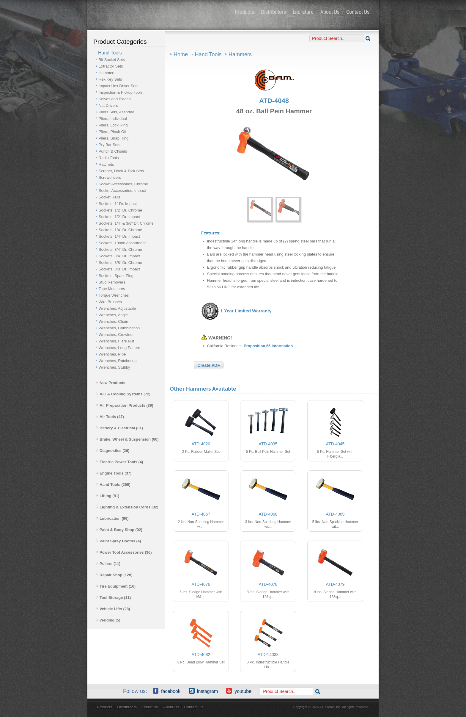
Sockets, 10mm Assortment (122, 243)
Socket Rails (109, 197)
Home (181, 54)
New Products (110, 383)
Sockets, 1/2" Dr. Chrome (120, 210)
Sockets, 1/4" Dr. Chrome (120, 230)
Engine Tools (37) (113, 473)
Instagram (203, 691)
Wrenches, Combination (119, 328)
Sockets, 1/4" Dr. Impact (119, 236)
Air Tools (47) (110, 416)
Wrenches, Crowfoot (116, 334)
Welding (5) (108, 620)
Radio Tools (109, 158)
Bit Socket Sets (112, 59)
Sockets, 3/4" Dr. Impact (119, 256)
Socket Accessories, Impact (122, 190)
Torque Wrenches (114, 295)
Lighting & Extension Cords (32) (127, 507)
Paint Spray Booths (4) (118, 541)
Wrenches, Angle (113, 315)
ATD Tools (159, 13)
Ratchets (106, 164)
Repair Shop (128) (114, 575)
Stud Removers (112, 282)
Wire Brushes (110, 302)
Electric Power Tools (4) (119, 462)
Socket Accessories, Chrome (123, 184)
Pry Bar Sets (109, 145)
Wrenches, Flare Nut (116, 341)
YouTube (238, 691)
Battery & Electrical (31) (119, 428)
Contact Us (357, 12)
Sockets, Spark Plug (116, 275)
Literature (303, 12)
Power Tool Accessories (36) (124, 552)
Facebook (166, 691)
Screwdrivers (110, 177)
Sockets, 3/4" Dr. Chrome (120, 249)
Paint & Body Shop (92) (119, 529)
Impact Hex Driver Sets (118, 86)
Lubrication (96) (112, 518)
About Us (329, 12)
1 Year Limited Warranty (245, 311)
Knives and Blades (115, 99)
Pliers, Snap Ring (113, 138)
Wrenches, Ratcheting (118, 360)
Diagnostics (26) (112, 450)
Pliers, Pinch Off (112, 131)
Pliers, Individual (113, 118)
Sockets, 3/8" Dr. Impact (119, 269)
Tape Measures (112, 289)
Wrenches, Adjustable (117, 308)
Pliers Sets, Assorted (116, 112)
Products (244, 12)
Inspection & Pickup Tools (121, 92)
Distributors (273, 12)
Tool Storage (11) (113, 597)
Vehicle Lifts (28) (113, 609)
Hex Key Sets (110, 79)
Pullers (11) (108, 563)
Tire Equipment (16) (116, 586)
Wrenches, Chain (113, 321)
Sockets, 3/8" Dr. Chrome (120, 262)
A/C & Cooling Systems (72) (123, 394)
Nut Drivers (108, 105)
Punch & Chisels (113, 151)
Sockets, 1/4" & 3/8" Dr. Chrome (126, 223)
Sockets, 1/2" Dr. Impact (119, 217)
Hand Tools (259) (113, 484)
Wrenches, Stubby (114, 367)
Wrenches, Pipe (112, 354)
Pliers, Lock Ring (113, 125)
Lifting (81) (107, 496)
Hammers (107, 73)
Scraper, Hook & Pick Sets (121, 171)
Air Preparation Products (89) (124, 405)
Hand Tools (208, 54)
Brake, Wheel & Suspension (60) (127, 439)
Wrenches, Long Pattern (119, 347)
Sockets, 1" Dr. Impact (118, 203)
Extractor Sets (111, 66)
